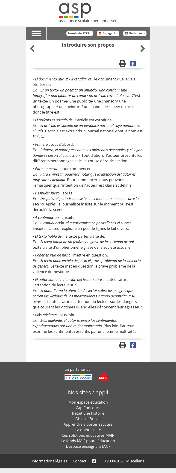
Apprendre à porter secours (88, 424)
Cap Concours (88, 407)
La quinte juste (88, 429)
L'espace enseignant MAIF (88, 446)
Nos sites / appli (88, 392)
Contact (79, 461)
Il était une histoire (88, 413)
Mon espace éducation (88, 402)
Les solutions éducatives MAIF (88, 435)
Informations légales (49, 461)
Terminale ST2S (79, 33)
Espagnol (107, 33)
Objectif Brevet (88, 418)
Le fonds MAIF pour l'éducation (88, 440)
